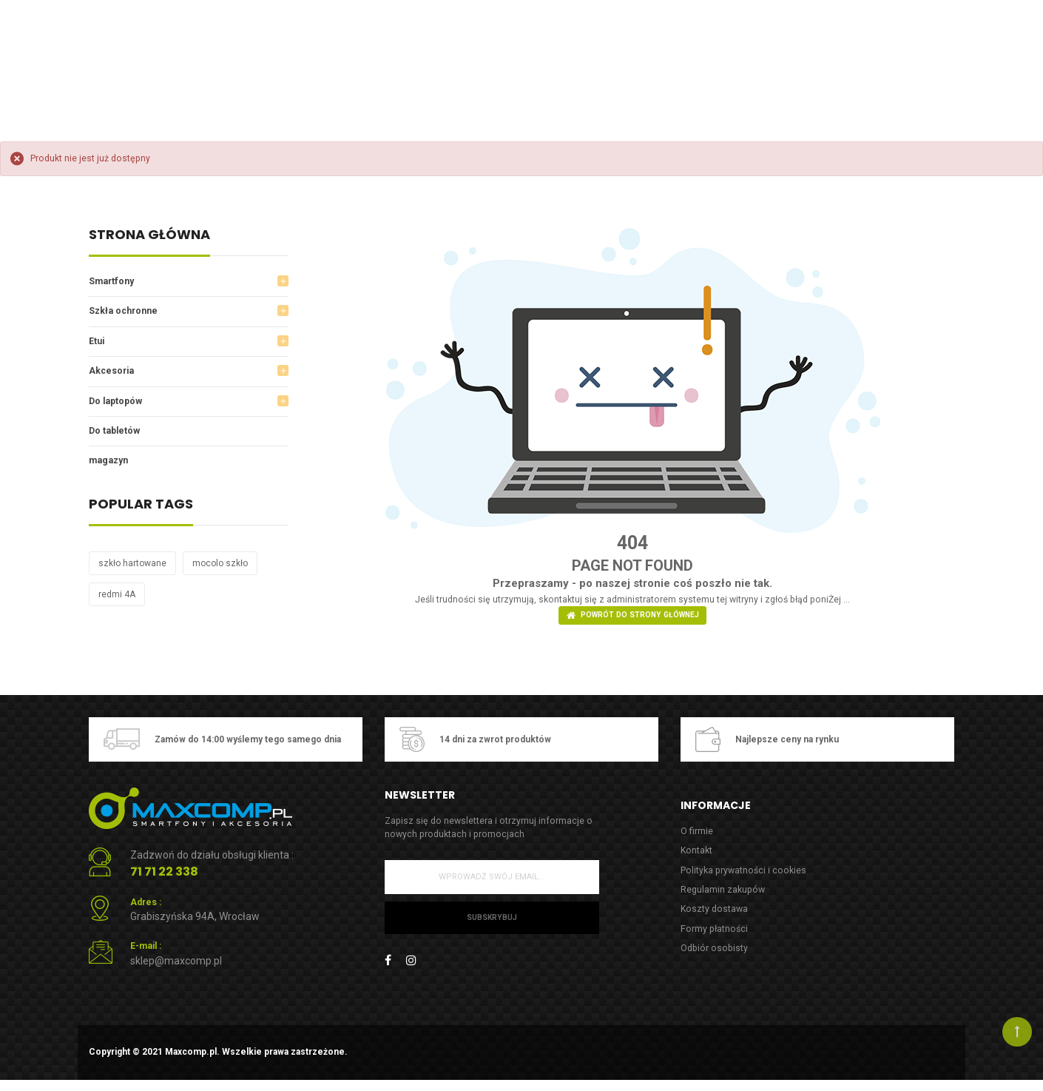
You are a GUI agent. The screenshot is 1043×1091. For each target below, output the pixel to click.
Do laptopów (117, 404)
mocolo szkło (220, 569)
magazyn (110, 465)
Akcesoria (113, 374)
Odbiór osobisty (715, 959)
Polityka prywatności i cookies (745, 878)
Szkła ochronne (126, 312)
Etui (97, 343)
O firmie (697, 837)
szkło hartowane (132, 569)
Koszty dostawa (715, 918)
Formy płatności (715, 938)
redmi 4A (116, 600)
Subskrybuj (492, 925)
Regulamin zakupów (724, 898)
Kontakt (697, 857)
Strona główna (149, 236)
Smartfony (113, 281)
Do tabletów (116, 435)
